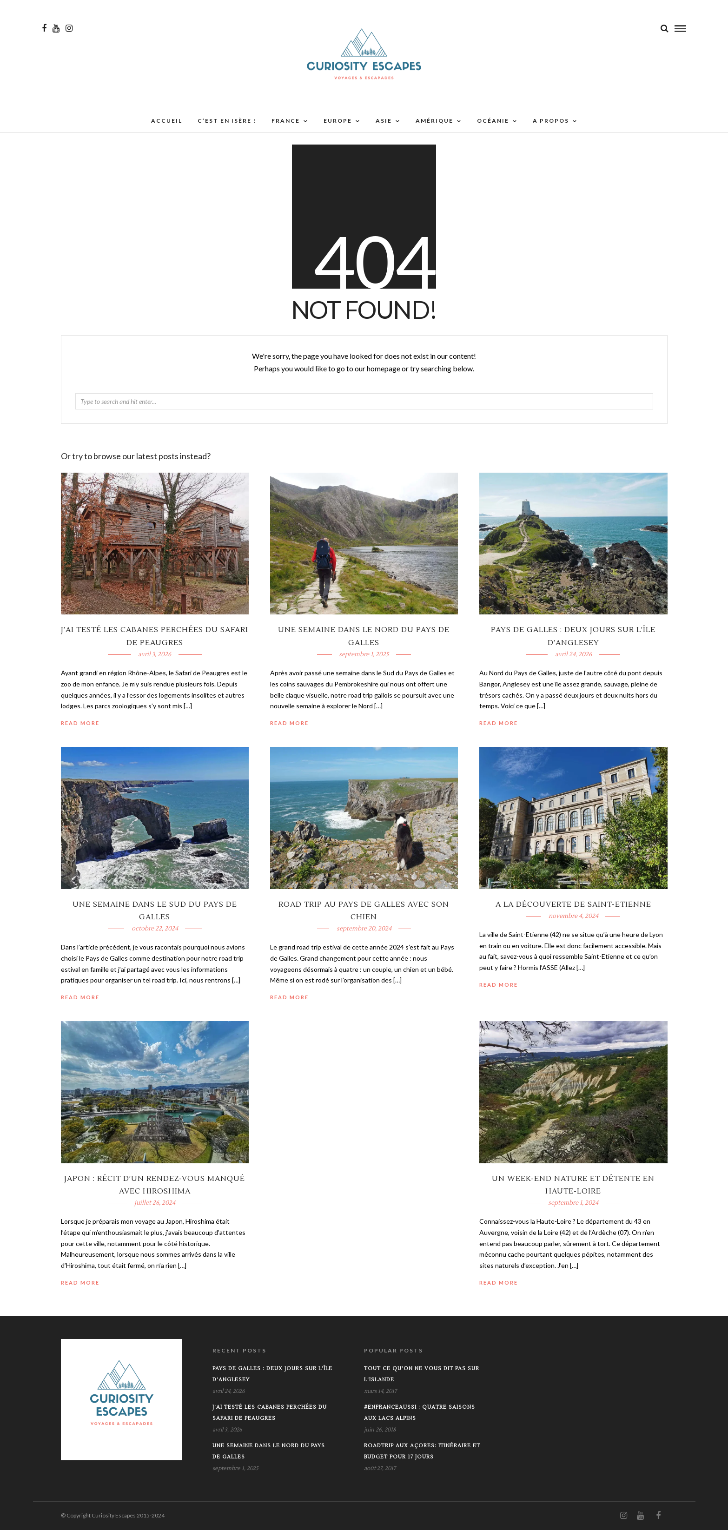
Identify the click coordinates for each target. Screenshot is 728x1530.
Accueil (166, 120)
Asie (384, 120)
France (285, 120)
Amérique (434, 120)
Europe (338, 120)
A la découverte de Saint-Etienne (573, 904)
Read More (498, 723)
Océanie (493, 120)
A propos (551, 120)
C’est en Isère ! (227, 120)
